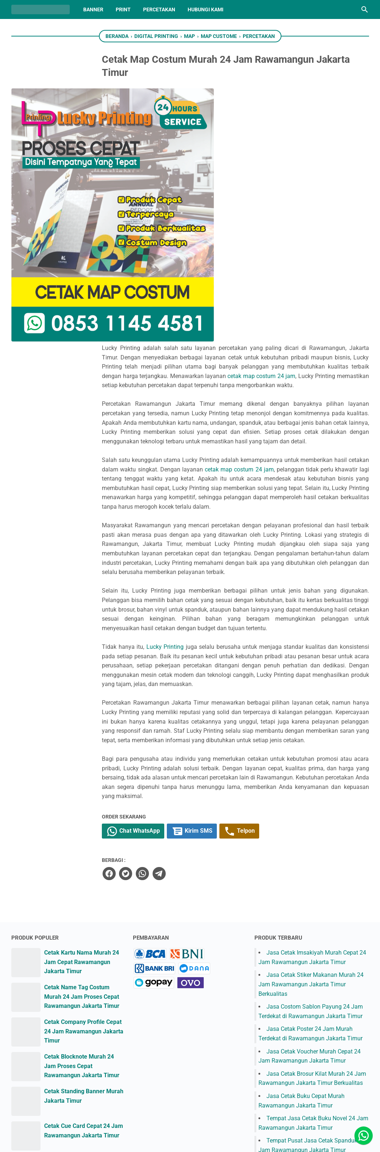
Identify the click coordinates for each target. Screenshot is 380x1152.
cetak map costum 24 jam (241, 132)
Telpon (290, 654)
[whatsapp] (186, 696)
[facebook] (154, 696)
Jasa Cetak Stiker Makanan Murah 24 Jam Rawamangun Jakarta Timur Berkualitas (311, 807)
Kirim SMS (240, 654)
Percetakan (159, 9)
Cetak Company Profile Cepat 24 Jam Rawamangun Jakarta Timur (83, 854)
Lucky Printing (209, 441)
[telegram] (203, 696)
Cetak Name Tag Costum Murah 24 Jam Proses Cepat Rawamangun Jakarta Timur (81, 819)
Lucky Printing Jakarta (199, 1140)
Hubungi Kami (205, 9)
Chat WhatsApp (180, 654)
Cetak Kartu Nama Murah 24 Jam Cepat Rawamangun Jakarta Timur (81, 784)
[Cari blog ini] (364, 9)
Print (123, 9)
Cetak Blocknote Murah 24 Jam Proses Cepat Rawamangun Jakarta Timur (81, 888)
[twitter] (170, 696)
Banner (93, 9)
